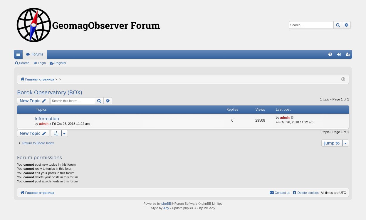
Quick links (19, 55)
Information (47, 118)
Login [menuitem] (340, 55)
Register (60, 63)
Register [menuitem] (349, 55)
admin (43, 123)
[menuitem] (330, 54)
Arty (166, 208)
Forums (37, 54)
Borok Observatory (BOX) (49, 92)
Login (42, 63)
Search (24, 63)
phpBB (166, 203)
